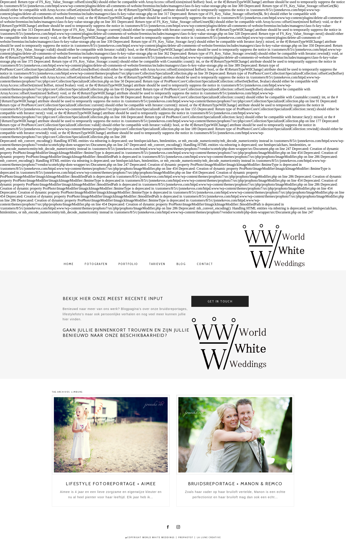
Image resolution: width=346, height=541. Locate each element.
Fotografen (96, 264)
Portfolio (128, 264)
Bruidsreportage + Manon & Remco (235, 483)
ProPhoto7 (185, 537)
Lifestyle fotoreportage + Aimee (111, 483)
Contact (205, 264)
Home (69, 264)
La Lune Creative (209, 537)
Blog (181, 264)
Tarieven (157, 264)
